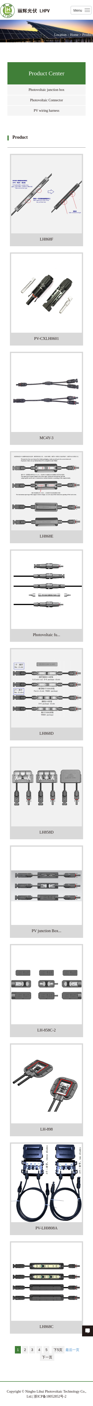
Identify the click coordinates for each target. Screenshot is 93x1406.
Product (87, 35)
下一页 (47, 1357)
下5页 (58, 1350)
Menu (77, 10)
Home (74, 35)
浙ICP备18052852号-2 (49, 1396)
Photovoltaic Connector (46, 100)
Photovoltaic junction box (46, 90)
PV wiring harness (46, 110)
